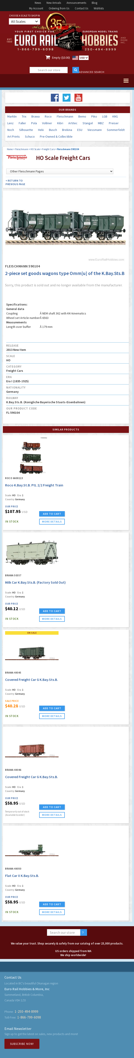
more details (52, 521)
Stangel (88, 123)
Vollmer (47, 123)
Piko (94, 116)
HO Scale (35, 149)
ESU (79, 130)
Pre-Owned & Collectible (56, 136)
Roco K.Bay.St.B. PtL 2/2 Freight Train (34, 485)
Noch (10, 130)
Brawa (35, 116)
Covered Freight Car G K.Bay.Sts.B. (31, 679)
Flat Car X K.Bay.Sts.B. (22, 875)
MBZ (101, 123)
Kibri (60, 123)
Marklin (12, 116)
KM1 (115, 116)
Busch (53, 130)
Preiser (114, 123)
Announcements (76, 3)
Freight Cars (48, 149)
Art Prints (13, 136)
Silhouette (26, 130)
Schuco (30, 136)
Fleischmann (65, 116)
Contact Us (81, 8)
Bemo (82, 116)
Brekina (67, 130)
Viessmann (94, 130)
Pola (34, 123)
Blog (94, 3)
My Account (36, 8)
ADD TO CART (52, 513)
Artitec (72, 123)
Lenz (10, 123)
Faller (22, 123)
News (38, 3)
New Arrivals (54, 3)
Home (10, 149)
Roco (48, 116)
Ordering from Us (59, 8)
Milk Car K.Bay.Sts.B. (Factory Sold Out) (35, 582)
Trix (24, 116)
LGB (104, 116)
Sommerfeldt (116, 130)
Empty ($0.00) (61, 58)
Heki (41, 130)
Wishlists (99, 8)
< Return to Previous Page (15, 182)
